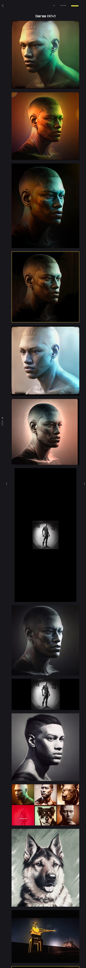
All (54, 5)
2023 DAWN (74, 5)
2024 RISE (63, 5)
